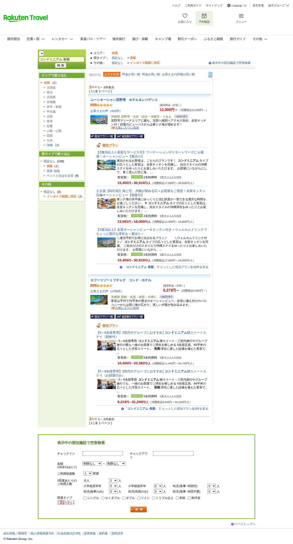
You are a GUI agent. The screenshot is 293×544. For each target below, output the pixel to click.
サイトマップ (214, 5)
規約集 (103, 533)
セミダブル (112, 498)
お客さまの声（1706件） (107, 291)
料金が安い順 (131, 74)
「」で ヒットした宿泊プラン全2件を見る (166, 408)
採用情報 (90, 533)
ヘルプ (176, 5)
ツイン (145, 498)
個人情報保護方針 (42, 533)
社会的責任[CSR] (68, 533)
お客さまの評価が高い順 (178, 74)
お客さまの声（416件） (106, 111)
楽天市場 (258, 5)
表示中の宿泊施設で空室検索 (231, 63)
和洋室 (195, 498)
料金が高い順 (151, 74)
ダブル (130, 498)
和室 (182, 498)
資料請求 (117, 533)
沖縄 (50, 145)
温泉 (50, 171)
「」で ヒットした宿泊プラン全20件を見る (165, 267)
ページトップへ (244, 524)
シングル (93, 498)
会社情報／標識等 (15, 533)
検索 (138, 509)
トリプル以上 (165, 498)
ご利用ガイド (193, 5)
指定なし (118, 58)
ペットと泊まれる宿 (60, 175)
